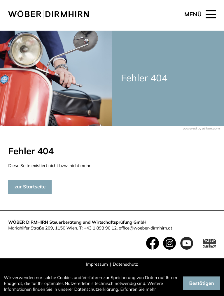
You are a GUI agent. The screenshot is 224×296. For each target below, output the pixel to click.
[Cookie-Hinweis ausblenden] (201, 283)
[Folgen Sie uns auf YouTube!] (186, 243)
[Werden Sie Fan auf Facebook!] (152, 243)
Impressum (97, 264)
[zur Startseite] (48, 14)
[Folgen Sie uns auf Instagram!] (169, 243)
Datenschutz (125, 264)
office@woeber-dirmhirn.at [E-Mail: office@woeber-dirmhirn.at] (145, 228)
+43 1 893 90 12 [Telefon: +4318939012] (100, 228)
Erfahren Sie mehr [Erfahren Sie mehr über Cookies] (138, 289)
